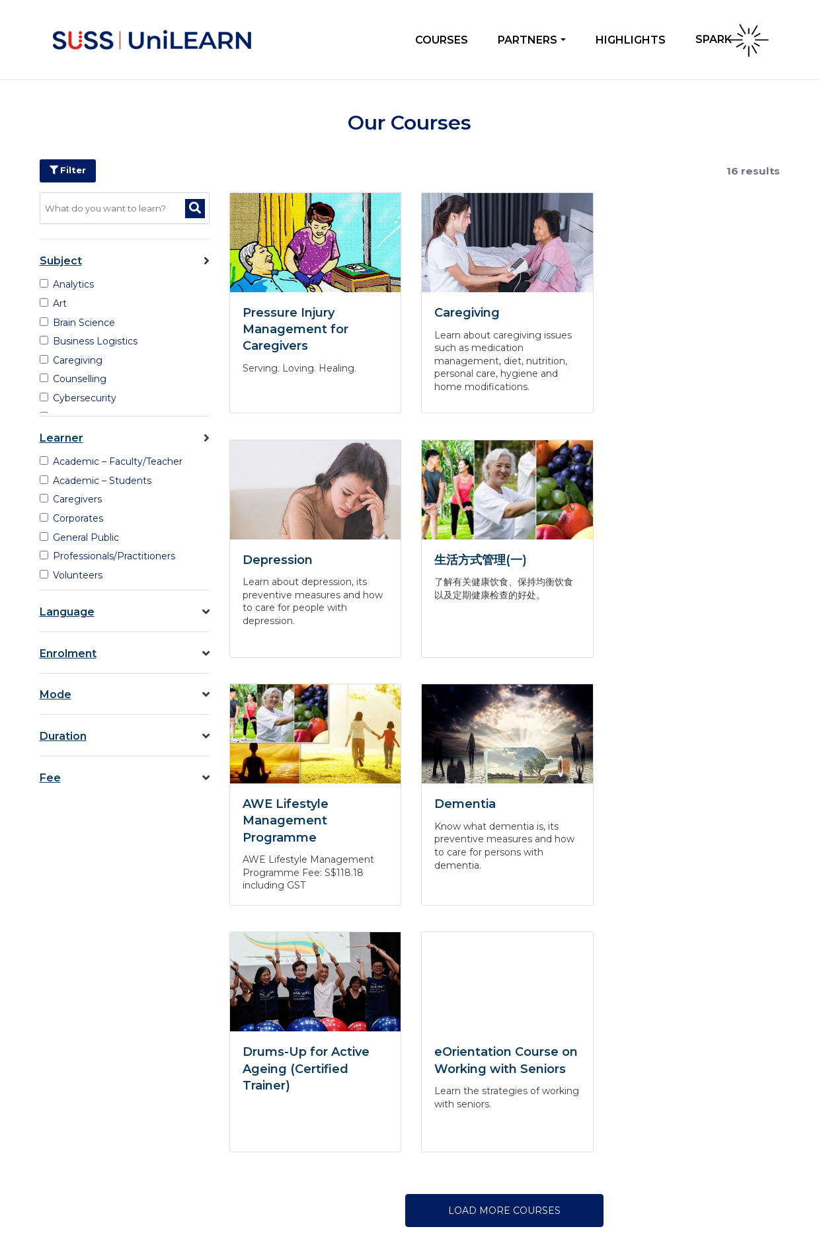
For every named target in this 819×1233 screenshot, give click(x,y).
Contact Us (60, 1095)
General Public (80, 537)
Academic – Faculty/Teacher (111, 461)
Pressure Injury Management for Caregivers (295, 329)
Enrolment (125, 653)
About (49, 1055)
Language (125, 612)
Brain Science (78, 323)
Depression (658, 312)
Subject (125, 261)
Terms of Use (718, 1190)
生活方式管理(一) (289, 560)
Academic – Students (96, 481)
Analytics (67, 284)
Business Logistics (89, 341)
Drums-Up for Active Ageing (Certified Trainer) (306, 825)
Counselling (73, 379)
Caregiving (71, 360)
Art (53, 303)
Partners (527, 40)
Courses (441, 40)
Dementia (653, 560)
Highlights (631, 40)
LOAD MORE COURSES (504, 967)
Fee (125, 778)
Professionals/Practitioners (108, 556)
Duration (125, 736)
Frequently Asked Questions (99, 1075)
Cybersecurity (78, 398)
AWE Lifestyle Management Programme (475, 576)
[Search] (195, 208)
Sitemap (766, 1190)
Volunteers (71, 575)
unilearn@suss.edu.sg (367, 1121)
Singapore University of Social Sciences (135, 1184)
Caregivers (71, 499)
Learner (125, 438)
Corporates (72, 518)
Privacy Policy (659, 1190)
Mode (125, 694)
